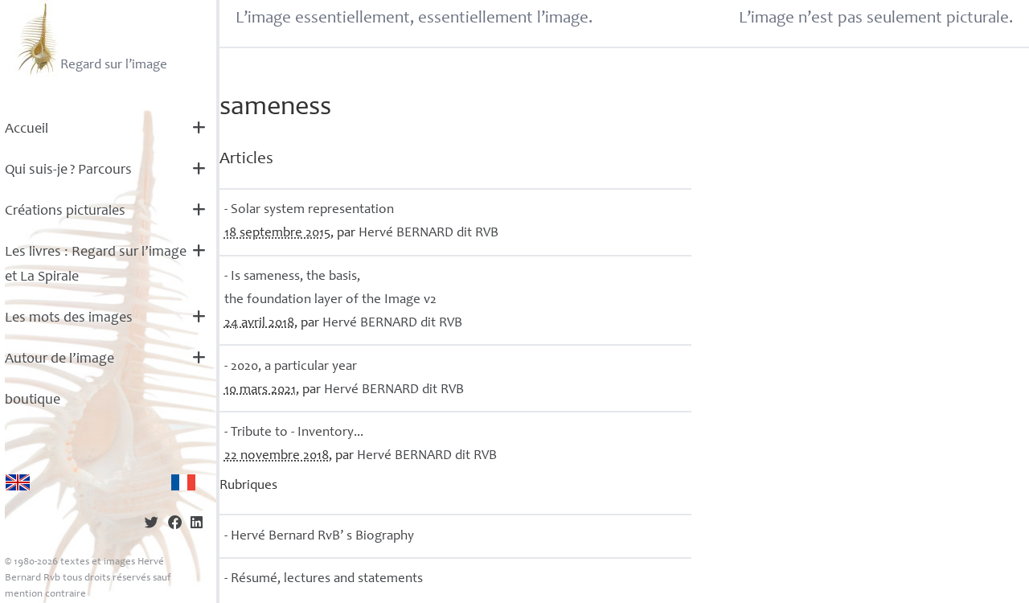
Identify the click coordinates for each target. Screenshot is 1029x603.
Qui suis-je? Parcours (68, 170)
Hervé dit (428, 233)
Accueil (26, 129)
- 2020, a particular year (290, 367)
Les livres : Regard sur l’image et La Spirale (96, 265)
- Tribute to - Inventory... (293, 433)
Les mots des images (69, 318)
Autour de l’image (59, 359)
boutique (32, 400)
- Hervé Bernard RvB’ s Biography (319, 537)
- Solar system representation (309, 210)
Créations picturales (65, 211)
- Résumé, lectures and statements (323, 579)
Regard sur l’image (90, 38)
